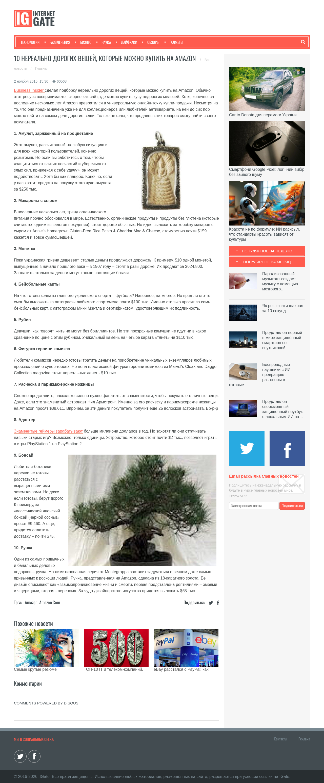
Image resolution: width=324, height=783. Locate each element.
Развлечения (57, 42)
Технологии (30, 42)
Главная (42, 68)
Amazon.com (49, 602)
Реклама (304, 738)
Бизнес (83, 42)
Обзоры (150, 42)
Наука (103, 42)
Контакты (280, 738)
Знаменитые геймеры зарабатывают (48, 431)
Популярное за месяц (267, 262)
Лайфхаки (126, 42)
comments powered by (46, 703)
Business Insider (29, 90)
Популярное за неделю (267, 251)
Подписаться (292, 506)
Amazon (31, 602)
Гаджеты (174, 42)
